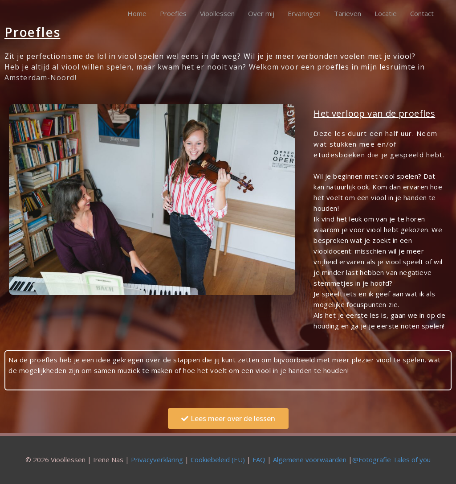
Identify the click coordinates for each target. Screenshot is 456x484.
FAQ (258, 459)
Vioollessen (217, 13)
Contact (422, 13)
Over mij (261, 13)
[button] (228, 418)
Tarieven (347, 13)
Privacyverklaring (157, 459)
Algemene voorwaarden (309, 459)
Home (137, 13)
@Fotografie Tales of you (391, 459)
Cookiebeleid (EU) (218, 459)
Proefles (173, 13)
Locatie (386, 13)
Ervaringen (304, 13)
